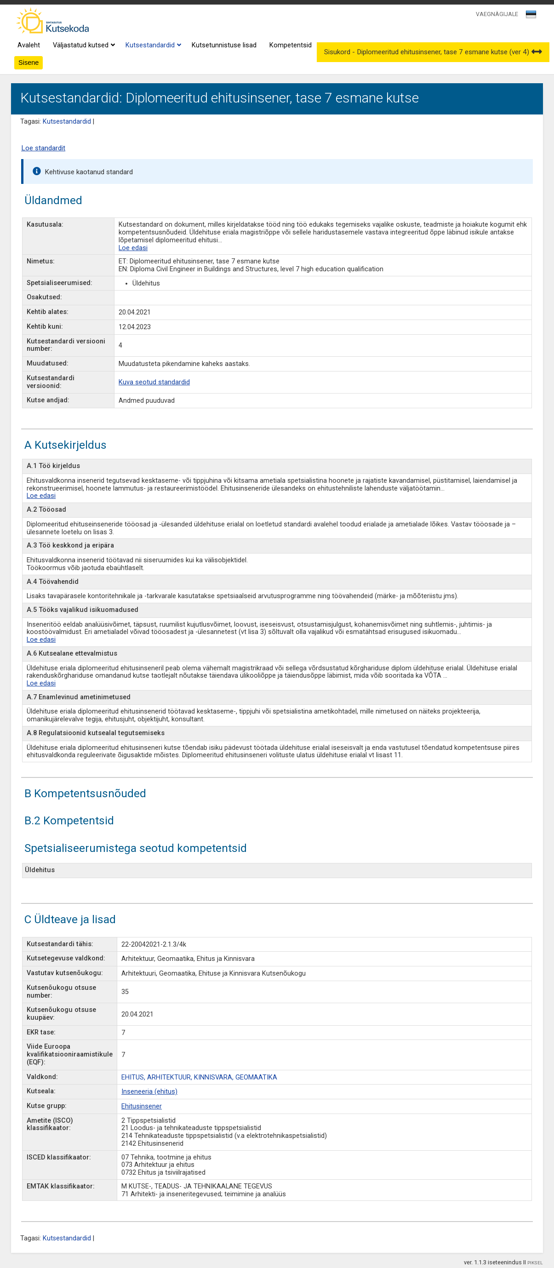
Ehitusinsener (141, 1106)
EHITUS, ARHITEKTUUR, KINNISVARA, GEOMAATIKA (199, 1077)
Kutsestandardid (152, 45)
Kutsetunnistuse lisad (224, 45)
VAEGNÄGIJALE (497, 14)
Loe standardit (43, 148)
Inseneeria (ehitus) (149, 1092)
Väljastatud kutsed (83, 45)
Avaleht (28, 45)
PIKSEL (535, 1262)
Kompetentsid (290, 45)
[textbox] (530, 16)
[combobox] (532, 17)
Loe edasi (133, 248)
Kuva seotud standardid (154, 382)
